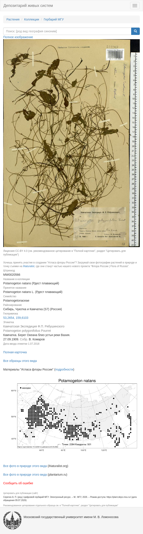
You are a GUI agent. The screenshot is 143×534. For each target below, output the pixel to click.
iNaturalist (28, 266)
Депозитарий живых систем (28, 5)
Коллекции (31, 19)
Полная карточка (15, 352)
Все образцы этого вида (20, 361)
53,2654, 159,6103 (15, 317)
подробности (64, 369)
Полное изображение (18, 37)
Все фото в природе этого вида (25, 466)
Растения (13, 19)
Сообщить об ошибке (18, 483)
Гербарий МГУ (54, 19)
